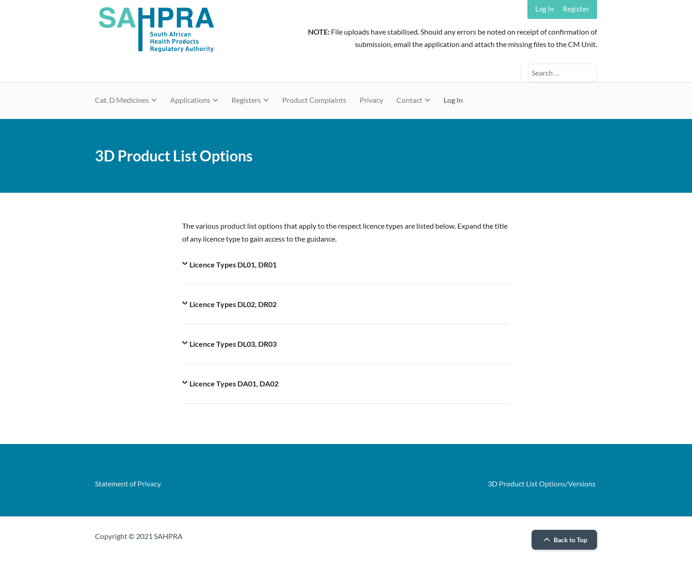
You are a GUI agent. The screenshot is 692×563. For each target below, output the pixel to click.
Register (576, 9)
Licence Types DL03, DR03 (233, 343)
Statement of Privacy (128, 483)
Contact (409, 99)
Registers (246, 99)
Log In (544, 9)
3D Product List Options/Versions (542, 483)
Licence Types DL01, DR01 (233, 264)
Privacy (371, 99)
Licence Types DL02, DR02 (233, 304)
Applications (190, 99)
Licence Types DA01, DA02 (233, 383)
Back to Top (564, 540)
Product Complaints (314, 99)
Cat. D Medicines (122, 99)
